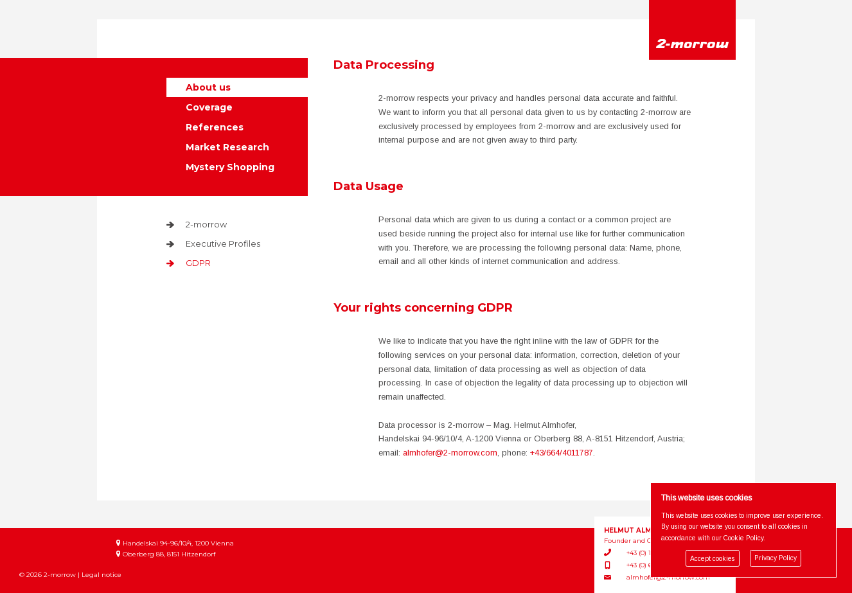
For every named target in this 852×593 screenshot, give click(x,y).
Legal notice (101, 575)
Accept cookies (712, 558)
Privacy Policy (775, 558)
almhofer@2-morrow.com (450, 452)
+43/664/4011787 (561, 452)
